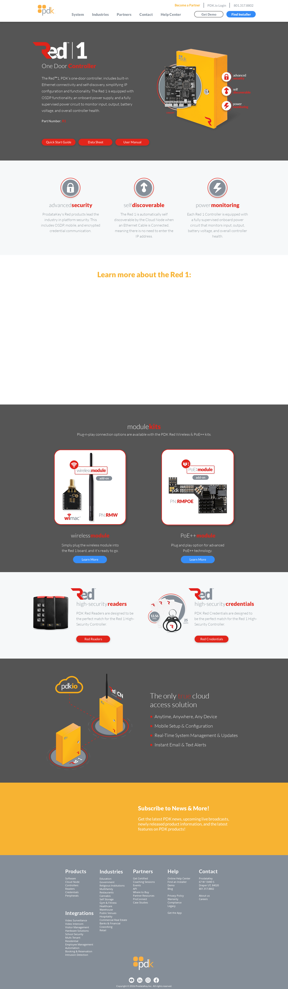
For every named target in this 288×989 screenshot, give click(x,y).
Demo (171, 885)
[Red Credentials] (211, 639)
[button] (78, 14)
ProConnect (140, 899)
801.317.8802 (243, 5)
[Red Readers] (93, 639)
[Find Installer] (241, 14)
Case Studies (140, 902)
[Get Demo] (208, 14)
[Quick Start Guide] (59, 142)
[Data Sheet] (95, 142)
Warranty (173, 899)
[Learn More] (90, 559)
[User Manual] (132, 142)
